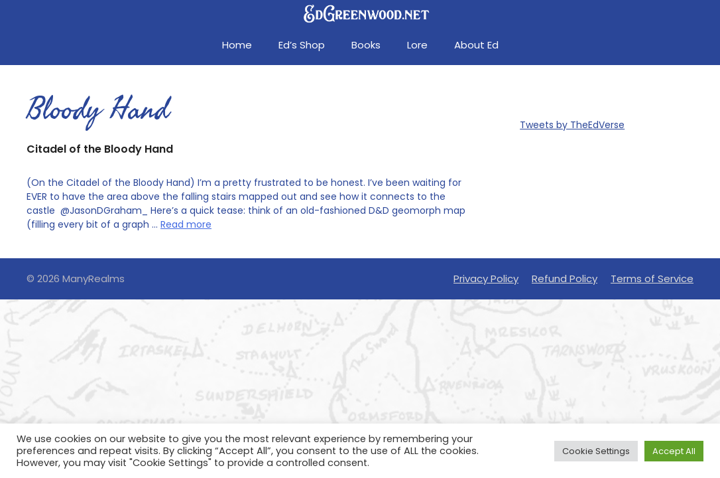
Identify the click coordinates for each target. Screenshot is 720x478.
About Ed (476, 45)
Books (366, 45)
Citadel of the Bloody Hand (100, 149)
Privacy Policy (485, 278)
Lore (417, 45)
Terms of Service (652, 278)
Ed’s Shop (301, 45)
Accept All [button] (673, 451)
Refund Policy (564, 278)
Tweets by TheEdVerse (572, 124)
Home (237, 45)
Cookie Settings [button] (596, 451)
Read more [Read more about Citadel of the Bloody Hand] (185, 224)
